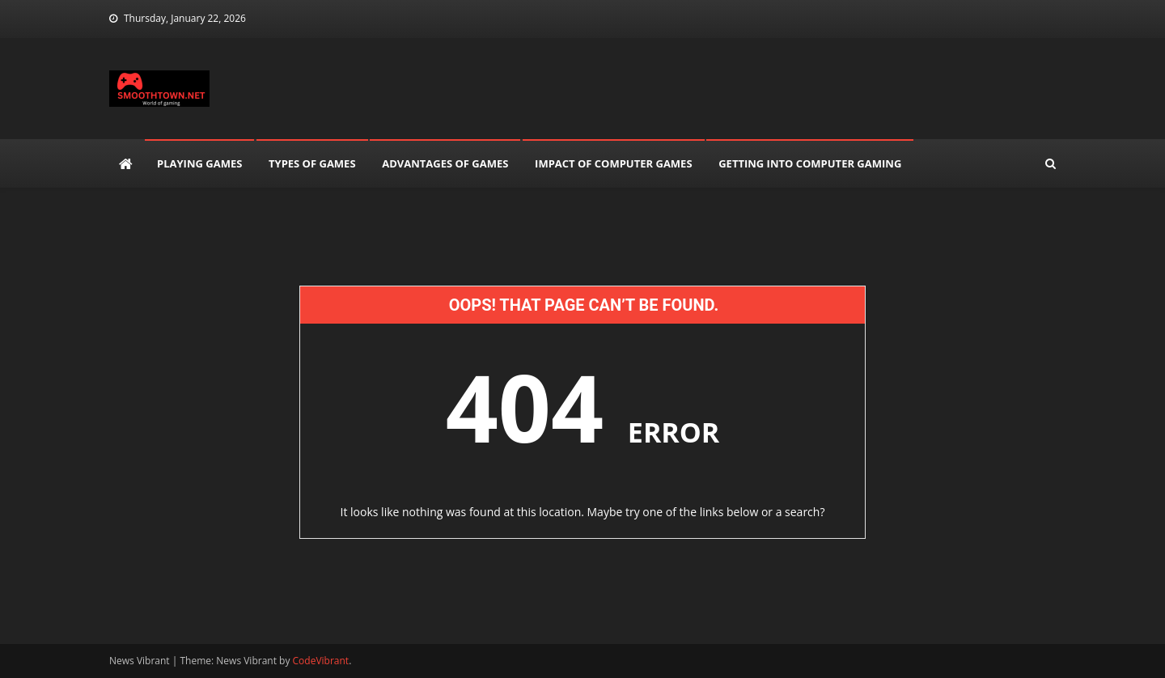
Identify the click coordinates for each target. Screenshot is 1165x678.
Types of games (312, 163)
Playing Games (199, 163)
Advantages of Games (445, 163)
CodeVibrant (321, 660)
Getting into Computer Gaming (809, 163)
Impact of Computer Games (613, 163)
